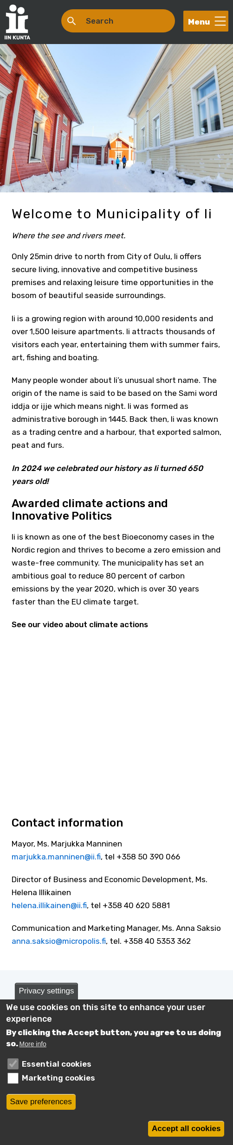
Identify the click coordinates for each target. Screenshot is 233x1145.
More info (32, 1044)
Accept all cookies (186, 1128)
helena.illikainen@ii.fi (49, 905)
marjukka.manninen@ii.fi (56, 856)
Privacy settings (46, 990)
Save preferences (41, 1101)
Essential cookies (56, 1064)
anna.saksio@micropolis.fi (59, 941)
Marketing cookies (58, 1077)
